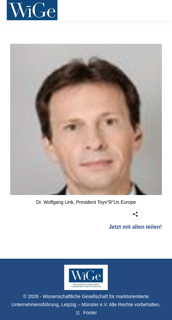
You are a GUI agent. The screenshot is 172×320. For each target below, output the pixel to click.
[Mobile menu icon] (156, 10)
